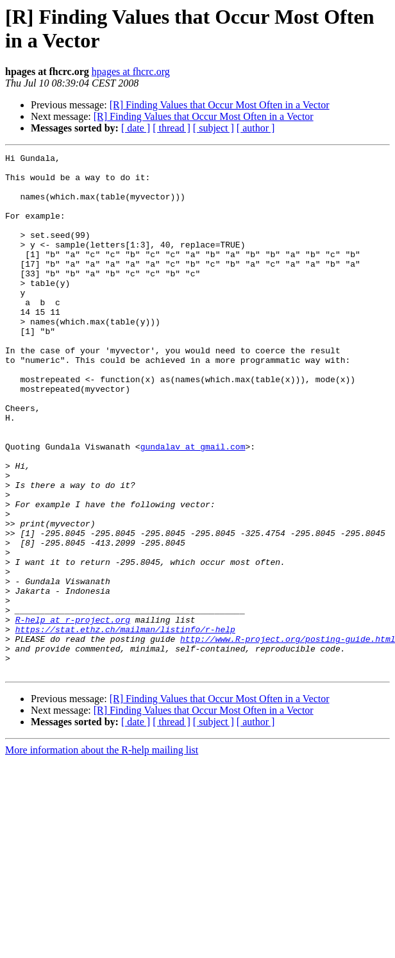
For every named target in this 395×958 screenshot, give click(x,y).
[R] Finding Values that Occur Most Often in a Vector (220, 104)
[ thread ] (171, 127)
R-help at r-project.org (72, 713)
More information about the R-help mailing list (101, 853)
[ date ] (135, 127)
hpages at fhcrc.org (131, 71)
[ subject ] (213, 127)
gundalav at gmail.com (193, 506)
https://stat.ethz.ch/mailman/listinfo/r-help (125, 725)
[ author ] (256, 127)
